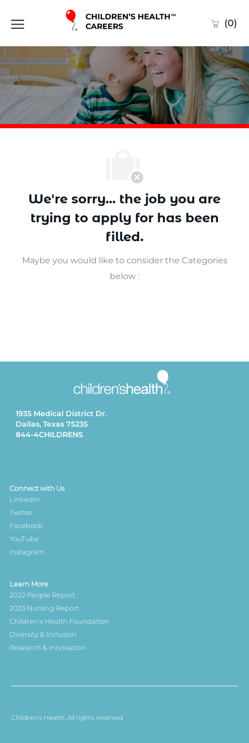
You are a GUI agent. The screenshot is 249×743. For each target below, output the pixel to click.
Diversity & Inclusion (43, 634)
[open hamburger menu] (17, 23)
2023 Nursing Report (44, 608)
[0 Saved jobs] (223, 23)
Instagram (27, 552)
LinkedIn (24, 499)
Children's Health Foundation (59, 621)
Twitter (21, 512)
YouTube (24, 538)
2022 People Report (42, 595)
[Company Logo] (122, 22)
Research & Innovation (47, 647)
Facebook (26, 525)
